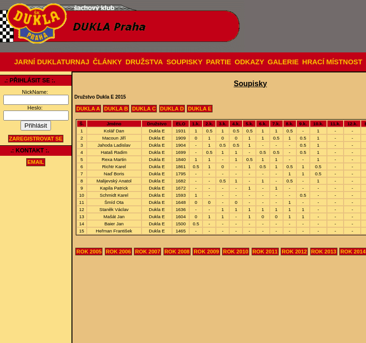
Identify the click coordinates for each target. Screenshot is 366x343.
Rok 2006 (118, 251)
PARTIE (218, 62)
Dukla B (116, 108)
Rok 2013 (323, 251)
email (36, 162)
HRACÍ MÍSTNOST (332, 62)
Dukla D (172, 108)
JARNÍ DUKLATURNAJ (52, 62)
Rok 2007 (147, 251)
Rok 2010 (235, 251)
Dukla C (144, 108)
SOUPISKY (184, 62)
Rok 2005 (89, 251)
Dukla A (88, 108)
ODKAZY (249, 62)
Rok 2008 (177, 251)
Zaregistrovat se (35, 138)
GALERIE (283, 62)
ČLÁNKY (107, 62)
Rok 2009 (206, 251)
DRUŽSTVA (144, 62)
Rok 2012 (294, 251)
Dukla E (199, 108)
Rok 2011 (265, 251)
